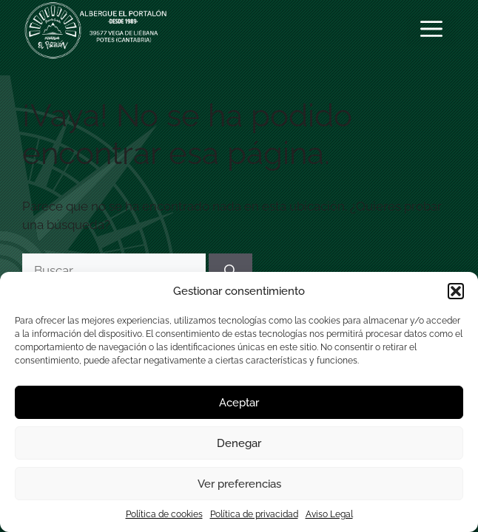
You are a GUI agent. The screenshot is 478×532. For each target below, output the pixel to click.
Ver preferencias (239, 484)
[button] (455, 291)
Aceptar (239, 402)
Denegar (239, 443)
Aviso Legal (329, 514)
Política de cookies (164, 514)
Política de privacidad (254, 514)
